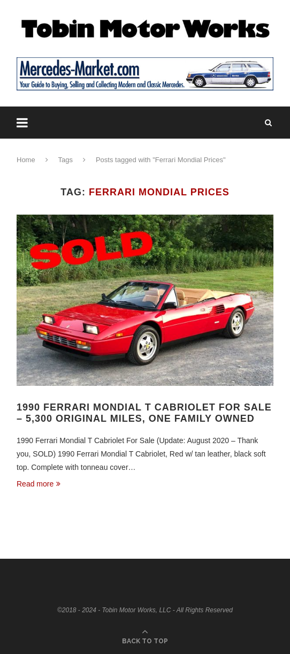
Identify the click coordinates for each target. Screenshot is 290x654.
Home (26, 160)
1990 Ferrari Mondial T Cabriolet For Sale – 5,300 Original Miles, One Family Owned (144, 413)
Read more (38, 484)
